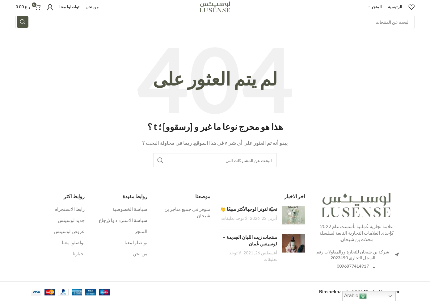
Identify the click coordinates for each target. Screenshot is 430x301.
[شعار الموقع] (215, 6)
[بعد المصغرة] (293, 215)
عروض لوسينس (69, 231)
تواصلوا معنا (135, 242)
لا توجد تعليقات (234, 218)
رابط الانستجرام (69, 209)
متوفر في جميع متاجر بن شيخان (187, 212)
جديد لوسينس (71, 220)
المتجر (141, 231)
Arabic (355, 296)
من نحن (140, 253)
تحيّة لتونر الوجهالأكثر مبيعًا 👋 (248, 209)
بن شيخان (350, 239)
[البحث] (215, 22)
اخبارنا (79, 253)
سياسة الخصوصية (129, 209)
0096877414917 (353, 266)
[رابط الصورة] (356, 204)
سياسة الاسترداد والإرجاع (123, 220)
